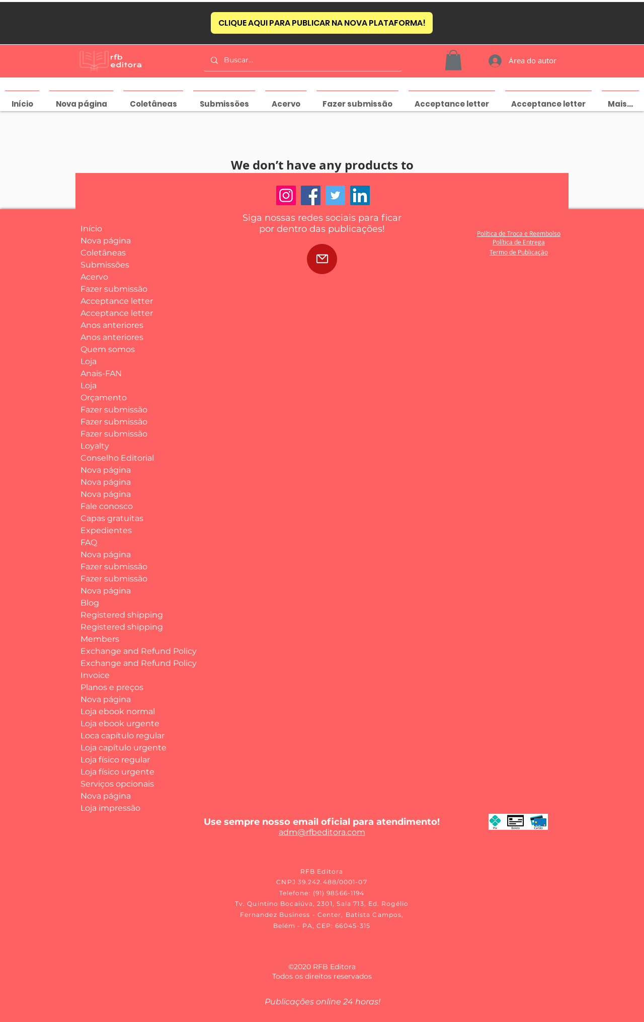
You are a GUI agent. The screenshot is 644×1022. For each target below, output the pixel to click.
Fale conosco (106, 506)
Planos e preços (111, 687)
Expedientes (106, 530)
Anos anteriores (111, 325)
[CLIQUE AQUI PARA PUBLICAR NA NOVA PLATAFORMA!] (322, 23)
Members (99, 639)
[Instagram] (286, 195)
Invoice (95, 675)
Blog (89, 603)
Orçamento (103, 397)
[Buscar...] (302, 60)
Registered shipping (117, 615)
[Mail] (322, 259)
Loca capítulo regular (117, 735)
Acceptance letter (116, 301)
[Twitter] (335, 195)
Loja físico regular (115, 759)
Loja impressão (110, 808)
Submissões (104, 265)
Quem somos (107, 349)
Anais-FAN (101, 373)
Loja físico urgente (117, 772)
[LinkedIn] (360, 195)
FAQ (88, 542)
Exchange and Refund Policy (117, 651)
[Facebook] (310, 195)
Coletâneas (103, 253)
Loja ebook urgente (117, 723)
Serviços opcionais (117, 784)
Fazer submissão (113, 289)
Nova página (105, 240)
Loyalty (94, 446)
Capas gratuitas (111, 518)
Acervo (94, 277)
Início (91, 228)
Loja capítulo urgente (117, 747)
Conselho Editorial (117, 458)
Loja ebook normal (117, 711)
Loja (88, 361)
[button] (453, 60)
